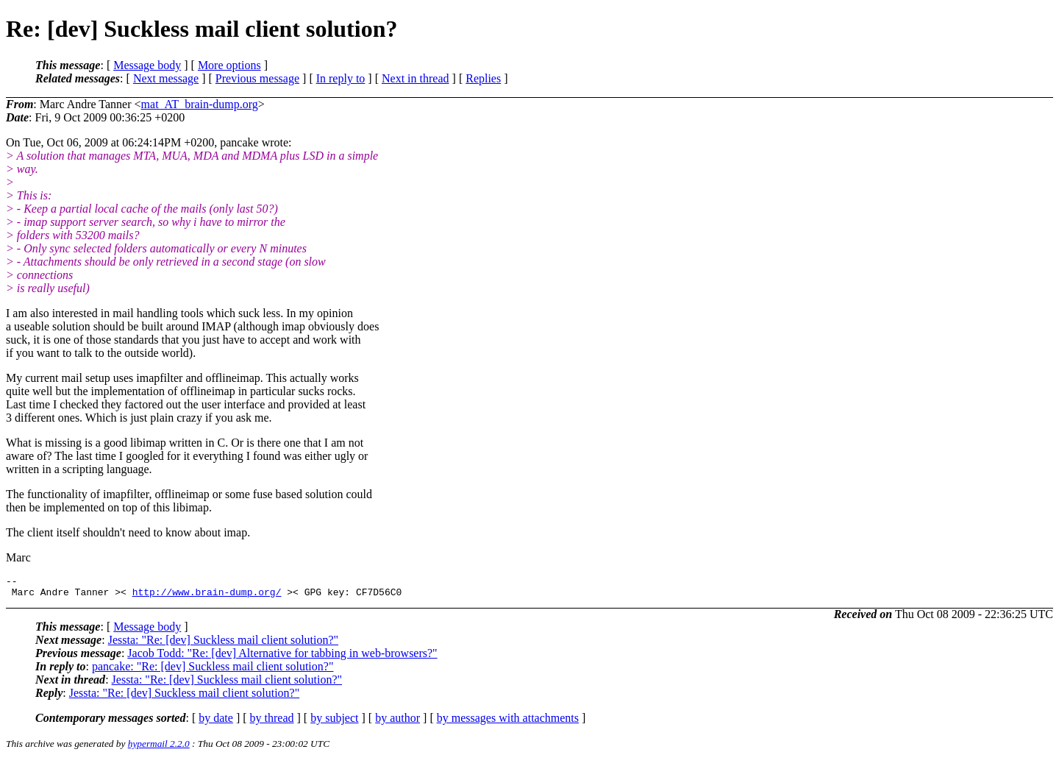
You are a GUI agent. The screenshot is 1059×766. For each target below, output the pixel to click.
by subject (334, 722)
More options (229, 65)
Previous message (257, 78)
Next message (166, 78)
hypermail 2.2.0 (159, 747)
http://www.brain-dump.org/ (207, 596)
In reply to (341, 78)
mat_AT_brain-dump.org (199, 104)
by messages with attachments (508, 722)
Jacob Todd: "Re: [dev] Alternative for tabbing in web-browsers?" (282, 657)
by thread (272, 722)
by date (216, 722)
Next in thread (415, 78)
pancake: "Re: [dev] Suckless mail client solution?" (213, 670)
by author (397, 722)
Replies (483, 78)
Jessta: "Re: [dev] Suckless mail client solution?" (223, 644)
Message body (147, 65)
